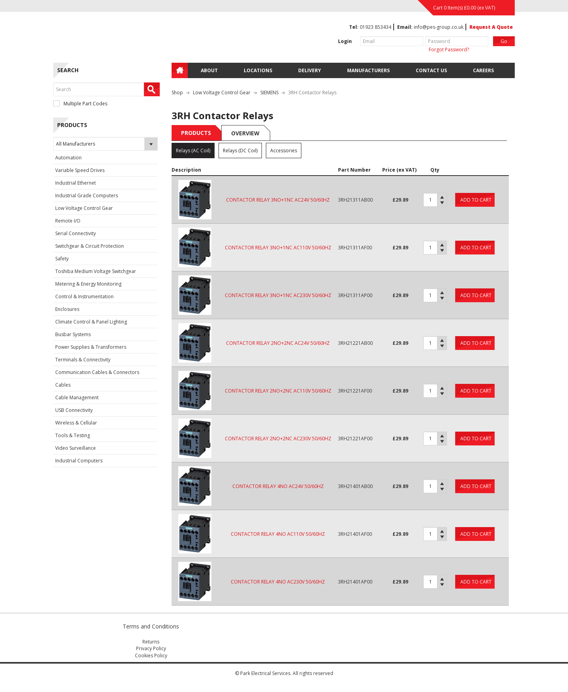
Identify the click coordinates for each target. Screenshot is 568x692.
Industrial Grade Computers (86, 195)
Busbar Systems (73, 334)
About (209, 70)
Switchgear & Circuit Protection (89, 246)
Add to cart (475, 199)
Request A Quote (491, 27)
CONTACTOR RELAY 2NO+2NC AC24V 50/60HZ (278, 343)
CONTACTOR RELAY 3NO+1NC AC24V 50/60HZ (278, 199)
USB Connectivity (74, 410)
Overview (245, 133)
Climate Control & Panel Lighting (91, 321)
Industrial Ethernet (75, 183)
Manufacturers (368, 70)
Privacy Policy (151, 648)
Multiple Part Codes (80, 103)
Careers (483, 70)
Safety (62, 258)
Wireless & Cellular (76, 422)
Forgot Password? (449, 49)
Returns (150, 641)
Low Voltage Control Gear (84, 208)
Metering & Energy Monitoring (88, 284)
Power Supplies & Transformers (90, 347)
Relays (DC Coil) (240, 150)
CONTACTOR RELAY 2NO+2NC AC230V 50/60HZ (278, 438)
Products (196, 133)
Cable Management (77, 397)
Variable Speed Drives (80, 170)
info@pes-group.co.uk (438, 27)
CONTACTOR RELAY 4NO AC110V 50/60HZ (278, 534)
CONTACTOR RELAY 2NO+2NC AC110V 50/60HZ (278, 390)
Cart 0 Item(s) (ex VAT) (464, 7)
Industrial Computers (79, 460)
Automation (68, 157)
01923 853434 (375, 27)
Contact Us (431, 70)
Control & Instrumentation (84, 296)
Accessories (283, 150)
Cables (63, 385)
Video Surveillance (75, 448)
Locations (258, 70)
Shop (177, 92)
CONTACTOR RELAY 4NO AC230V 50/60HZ (278, 581)
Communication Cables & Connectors (97, 372)
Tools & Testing (72, 435)
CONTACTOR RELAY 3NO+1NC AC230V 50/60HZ (278, 295)
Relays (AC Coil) (193, 150)
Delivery (309, 70)
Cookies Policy (151, 655)
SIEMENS (269, 92)
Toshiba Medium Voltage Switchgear (95, 271)
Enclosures (67, 309)
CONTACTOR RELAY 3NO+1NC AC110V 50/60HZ (278, 247)
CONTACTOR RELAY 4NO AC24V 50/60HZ (278, 486)
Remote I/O (67, 220)
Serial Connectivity (75, 233)
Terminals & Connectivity (82, 359)
